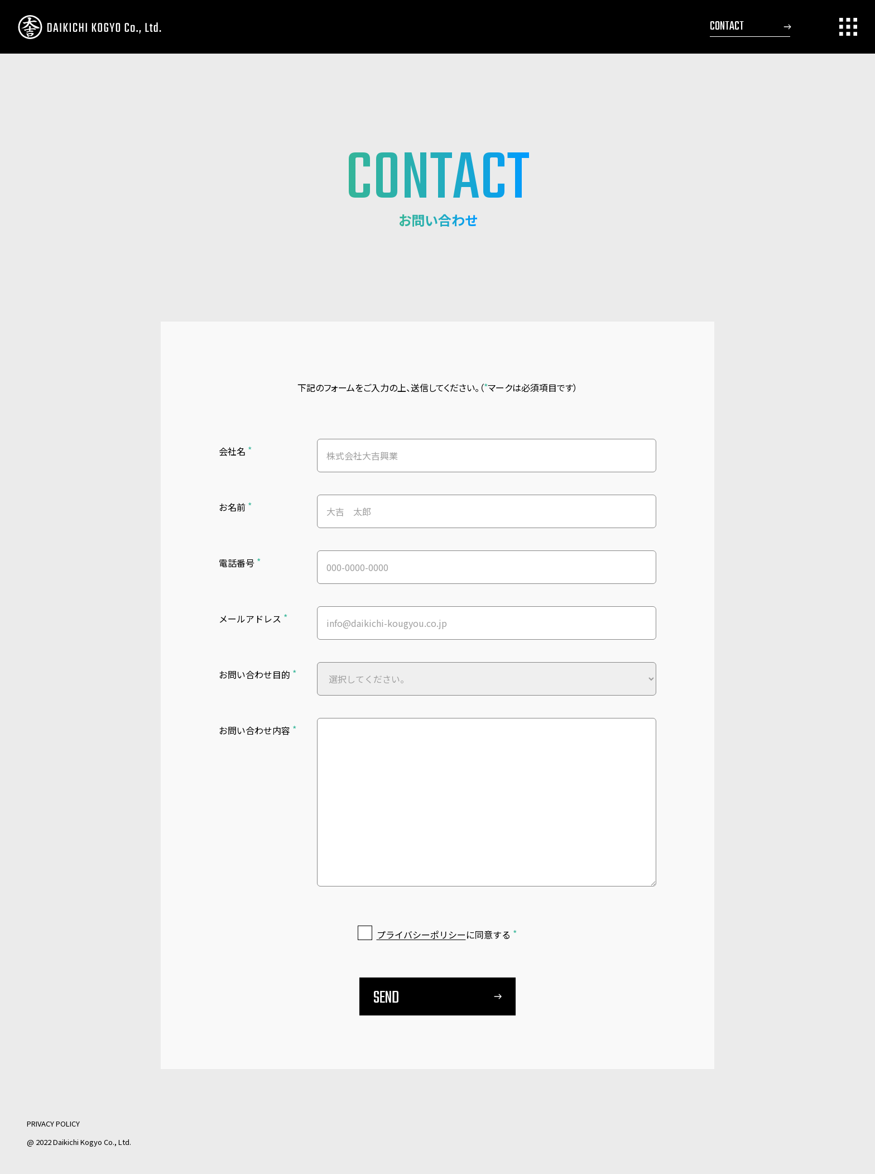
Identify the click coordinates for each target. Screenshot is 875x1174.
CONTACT (727, 26)
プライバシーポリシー (421, 935)
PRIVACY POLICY (53, 1123)
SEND (386, 999)
